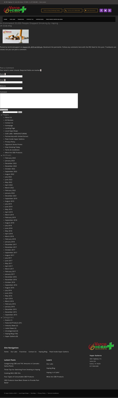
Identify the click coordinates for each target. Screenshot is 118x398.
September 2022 (11, 171)
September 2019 (11, 198)
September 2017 (11, 253)
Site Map (33, 393)
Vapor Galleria (10, 336)
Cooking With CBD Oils (12, 373)
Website (3, 86)
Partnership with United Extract (16, 136)
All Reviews (9, 120)
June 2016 (8, 293)
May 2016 (8, 296)
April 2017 (9, 266)
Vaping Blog (39, 19)
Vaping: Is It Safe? (53, 372)
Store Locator (42, 2)
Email (2, 80)
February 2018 (10, 239)
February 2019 (10, 217)
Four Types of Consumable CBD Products (19, 377)
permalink (57, 47)
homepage (9, 126)
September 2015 (11, 315)
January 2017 (10, 274)
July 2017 (8, 258)
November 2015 (11, 312)
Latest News (9, 328)
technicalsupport (14, 47)
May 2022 (8, 182)
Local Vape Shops (11, 131)
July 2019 (8, 204)
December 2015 (11, 309)
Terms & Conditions (12, 150)
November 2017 (11, 247)
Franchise (21, 19)
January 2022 (10, 193)
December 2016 (11, 277)
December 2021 (11, 196)
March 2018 (9, 236)
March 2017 (9, 269)
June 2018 (8, 228)
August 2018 (9, 223)
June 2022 (8, 180)
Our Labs (12, 19)
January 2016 (10, 307)
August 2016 (9, 288)
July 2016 (8, 290)
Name (2, 74)
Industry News (10, 326)
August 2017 (9, 255)
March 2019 (9, 215)
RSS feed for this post (96, 47)
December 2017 (11, 244)
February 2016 (10, 304)
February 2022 (10, 190)
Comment (3, 92)
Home (5, 19)
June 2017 (8, 261)
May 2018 (8, 231)
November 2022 (11, 166)
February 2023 (10, 158)
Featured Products (12, 323)
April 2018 (9, 234)
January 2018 (10, 242)
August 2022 (9, 174)
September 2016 (11, 285)
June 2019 (8, 207)
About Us (8, 117)
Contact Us (30, 19)
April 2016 (9, 298)
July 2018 (8, 226)
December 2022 (11, 163)
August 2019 (9, 201)
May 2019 (8, 209)
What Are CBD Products (13, 153)
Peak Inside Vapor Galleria (54, 19)
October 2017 (10, 250)
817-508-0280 (34, 2)
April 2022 (9, 185)
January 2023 (10, 161)
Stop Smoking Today (12, 147)
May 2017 (8, 263)
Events (7, 320)
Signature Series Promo (13, 144)
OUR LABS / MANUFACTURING (16, 134)
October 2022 (10, 169)
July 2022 (8, 177)
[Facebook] (101, 10)
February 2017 (10, 271)
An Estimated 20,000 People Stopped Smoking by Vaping (29, 23)
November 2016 (11, 280)
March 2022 (9, 188)
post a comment (20, 49)
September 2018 (11, 220)
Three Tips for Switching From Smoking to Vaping (22, 370)
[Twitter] (105, 10)
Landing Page (10, 128)
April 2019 (9, 212)
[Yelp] (109, 10)
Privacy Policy (10, 142)
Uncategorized (10, 331)
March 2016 (9, 301)
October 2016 (10, 282)
